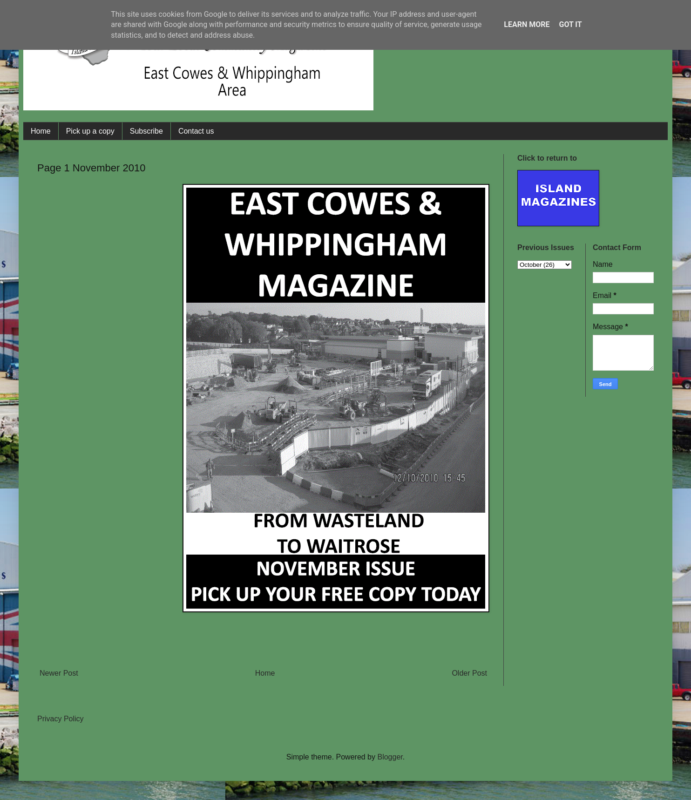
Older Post (469, 673)
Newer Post (59, 673)
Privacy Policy (60, 719)
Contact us (196, 131)
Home (41, 131)
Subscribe (146, 131)
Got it (570, 24)
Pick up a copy (90, 131)
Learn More (526, 24)
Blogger (389, 757)
